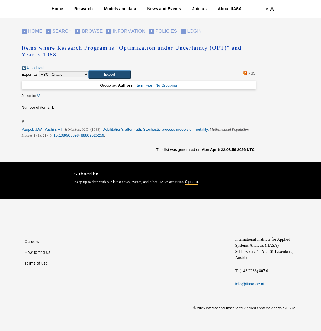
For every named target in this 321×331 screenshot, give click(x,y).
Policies (166, 31)
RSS (248, 73)
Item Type (143, 85)
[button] (109, 74)
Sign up (191, 182)
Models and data (120, 8)
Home (57, 8)
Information (129, 31)
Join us (199, 8)
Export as (30, 74)
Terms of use (36, 263)
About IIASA (230, 8)
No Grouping (166, 85)
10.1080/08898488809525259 (79, 135)
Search (62, 31)
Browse (92, 31)
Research (83, 8)
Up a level (33, 67)
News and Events (164, 8)
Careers (32, 241)
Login (194, 31)
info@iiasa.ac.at (250, 284)
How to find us (38, 252)
